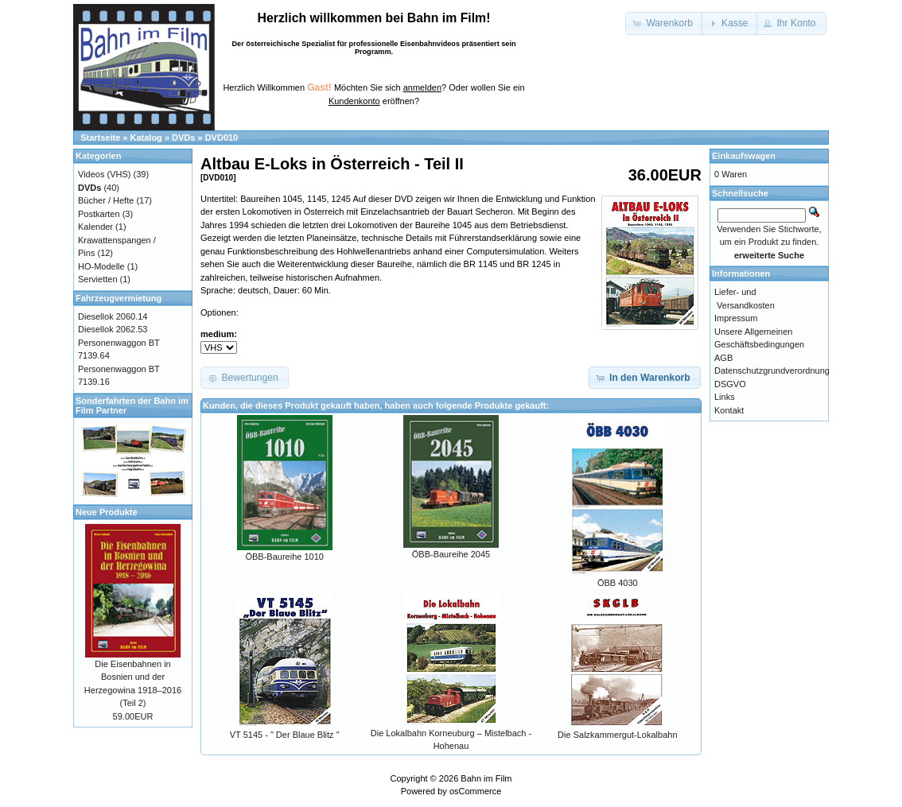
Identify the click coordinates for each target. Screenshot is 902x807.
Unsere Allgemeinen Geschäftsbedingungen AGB (759, 345)
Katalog (146, 137)
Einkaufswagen (744, 156)
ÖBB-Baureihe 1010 (284, 556)
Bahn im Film (486, 778)
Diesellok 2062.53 (112, 329)
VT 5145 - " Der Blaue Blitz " (285, 734)
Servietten (98, 279)
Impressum (735, 318)
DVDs (183, 137)
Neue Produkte (107, 512)
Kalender (95, 226)
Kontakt (729, 410)
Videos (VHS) (104, 174)
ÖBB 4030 (617, 583)
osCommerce (475, 791)
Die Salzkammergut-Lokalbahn (617, 734)
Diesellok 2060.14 (112, 316)
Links (724, 397)
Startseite (100, 137)
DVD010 (222, 137)
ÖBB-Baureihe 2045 (451, 554)
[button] (664, 23)
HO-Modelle (101, 266)
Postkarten (99, 214)
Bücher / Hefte (106, 200)
